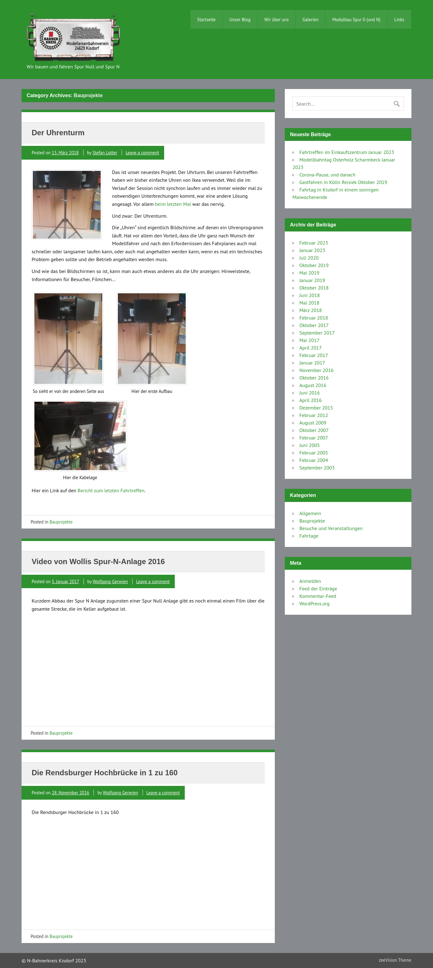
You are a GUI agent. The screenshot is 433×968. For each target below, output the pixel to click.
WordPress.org (314, 603)
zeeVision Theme (395, 960)
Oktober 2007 (314, 430)
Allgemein (310, 513)
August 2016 (312, 385)
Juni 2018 (309, 295)
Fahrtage (308, 536)
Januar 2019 (312, 280)
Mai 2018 (309, 303)
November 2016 (316, 370)
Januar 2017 (312, 363)
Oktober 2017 (314, 325)
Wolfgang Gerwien (110, 581)
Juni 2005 (309, 445)
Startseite (206, 19)
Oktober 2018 (314, 288)
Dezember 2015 (316, 408)
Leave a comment (142, 153)
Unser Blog (239, 19)
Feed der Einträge (318, 588)
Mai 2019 (309, 273)
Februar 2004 (313, 460)
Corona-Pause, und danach (327, 174)
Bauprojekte (61, 522)
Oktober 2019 (314, 265)
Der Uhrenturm (58, 132)
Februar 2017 (313, 355)
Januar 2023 (312, 250)
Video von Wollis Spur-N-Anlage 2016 (98, 561)
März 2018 (310, 310)
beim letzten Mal (173, 204)
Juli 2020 (308, 258)
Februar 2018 (313, 318)
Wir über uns (276, 19)
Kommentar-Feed (317, 596)
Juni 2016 (309, 393)
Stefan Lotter (105, 153)
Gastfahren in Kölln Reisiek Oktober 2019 (343, 182)
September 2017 (317, 333)
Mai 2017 (309, 340)
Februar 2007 (313, 437)
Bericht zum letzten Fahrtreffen (111, 490)
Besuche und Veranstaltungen (330, 528)
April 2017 (310, 348)
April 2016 (310, 400)
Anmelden (310, 581)
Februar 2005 (313, 452)
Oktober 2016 (314, 378)
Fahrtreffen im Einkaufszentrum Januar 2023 (346, 152)
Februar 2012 (313, 415)
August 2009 (312, 422)
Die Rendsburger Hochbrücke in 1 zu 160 (105, 772)
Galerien (310, 19)
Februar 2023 (313, 243)
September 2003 (317, 467)
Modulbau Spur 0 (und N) (356, 19)
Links (399, 19)
